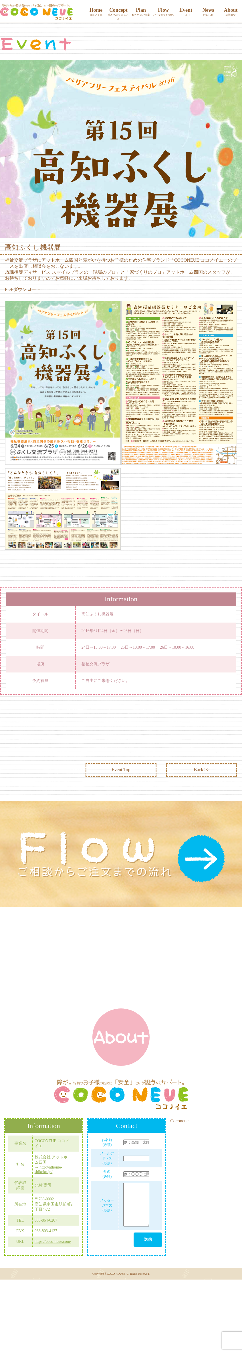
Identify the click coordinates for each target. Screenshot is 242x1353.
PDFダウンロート (23, 289)
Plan (141, 12)
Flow (163, 12)
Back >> (202, 769)
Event (185, 12)
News (208, 12)
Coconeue (179, 1120)
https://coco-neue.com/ (53, 1241)
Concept (118, 13)
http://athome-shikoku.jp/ (48, 1169)
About (230, 12)
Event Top (121, 769)
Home (96, 12)
